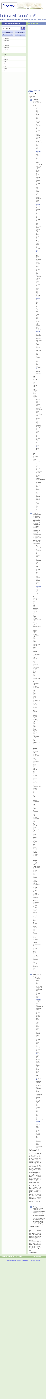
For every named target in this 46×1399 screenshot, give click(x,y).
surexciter (5, 43)
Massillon (38, 1079)
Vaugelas (38, 151)
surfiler (4, 66)
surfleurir (5, 68)
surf (3, 52)
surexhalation (6, 45)
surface (4, 54)
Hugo (37, 369)
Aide (16, 1256)
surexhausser (6, 47)
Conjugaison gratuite (34, 1260)
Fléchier (38, 999)
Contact (20, 1256)
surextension (6, 50)
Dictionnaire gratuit (22, 1260)
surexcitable (6, 38)
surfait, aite (5, 59)
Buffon (38, 275)
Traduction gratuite (11, 1260)
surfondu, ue (6, 71)
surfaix (4, 61)
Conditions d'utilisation (8, 1256)
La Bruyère (38, 251)
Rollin (38, 1053)
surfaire (4, 57)
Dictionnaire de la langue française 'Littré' (14, 23)
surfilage (5, 64)
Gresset (38, 1121)
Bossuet (38, 204)
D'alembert (39, 446)
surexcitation (6, 40)
